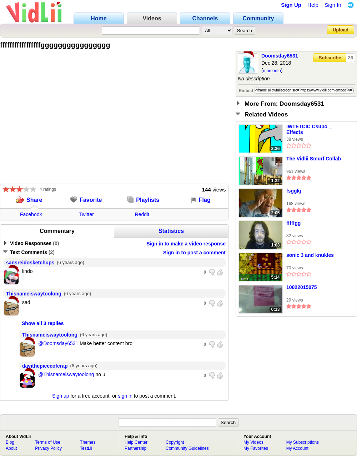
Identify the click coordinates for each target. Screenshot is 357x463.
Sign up (60, 396)
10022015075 (301, 287)
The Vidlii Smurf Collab (313, 158)
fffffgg (293, 223)
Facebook (31, 214)
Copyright (175, 442)
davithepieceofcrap (45, 366)
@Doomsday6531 (58, 343)
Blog (10, 442)
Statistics (171, 231)
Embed (246, 90)
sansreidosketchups (30, 262)
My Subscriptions (302, 442)
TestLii (86, 448)
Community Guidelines (187, 448)
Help (312, 5)
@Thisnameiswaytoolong (66, 374)
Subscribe (330, 57)
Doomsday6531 (279, 56)
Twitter (86, 214)
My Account (297, 448)
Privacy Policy (48, 448)
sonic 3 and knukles (310, 255)
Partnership (135, 448)
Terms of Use (47, 442)
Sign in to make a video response (186, 244)
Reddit (142, 214)
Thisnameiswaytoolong (33, 294)
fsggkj (293, 191)
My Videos (253, 442)
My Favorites (255, 448)
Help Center (136, 442)
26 (350, 57)
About (11, 448)
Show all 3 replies (43, 323)
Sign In (333, 5)
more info (272, 70)
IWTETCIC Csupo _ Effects (309, 129)
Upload (340, 30)
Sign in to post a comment (194, 252)
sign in (125, 396)
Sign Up (291, 5)
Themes (87, 442)
